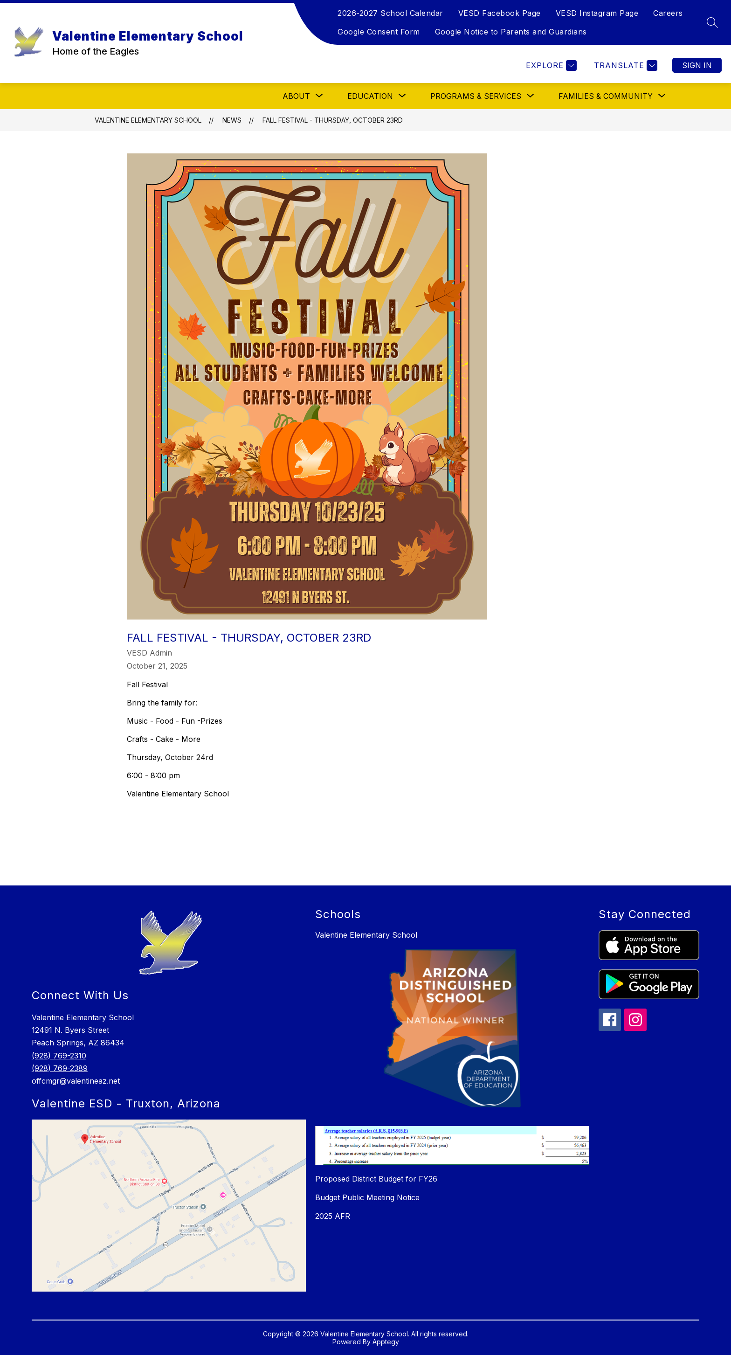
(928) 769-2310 (59, 1055)
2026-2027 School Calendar (390, 13)
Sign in (697, 65)
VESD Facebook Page (499, 13)
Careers (668, 13)
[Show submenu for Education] (370, 96)
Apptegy (385, 1342)
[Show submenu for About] (296, 96)
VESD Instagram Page (597, 13)
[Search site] (712, 22)
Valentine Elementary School (148, 120)
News (231, 120)
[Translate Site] (624, 65)
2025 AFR (332, 1216)
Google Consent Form (379, 31)
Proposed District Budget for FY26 (376, 1178)
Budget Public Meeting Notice (367, 1197)
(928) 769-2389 (60, 1068)
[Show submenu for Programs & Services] (475, 96)
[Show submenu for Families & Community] (606, 96)
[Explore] (550, 65)
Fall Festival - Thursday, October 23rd (332, 120)
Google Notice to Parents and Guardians (511, 31)
